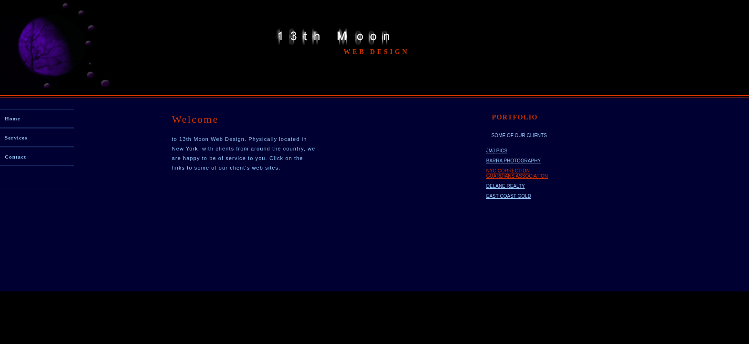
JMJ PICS (496, 150)
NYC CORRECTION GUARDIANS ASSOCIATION (517, 173)
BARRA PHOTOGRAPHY (513, 160)
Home (13, 118)
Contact (15, 157)
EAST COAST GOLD (508, 196)
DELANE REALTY (505, 186)
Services (16, 137)
